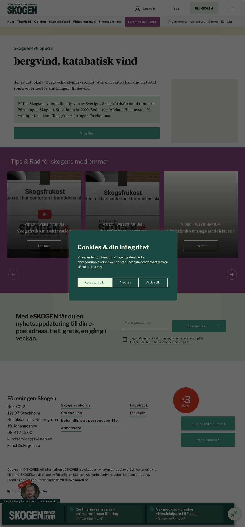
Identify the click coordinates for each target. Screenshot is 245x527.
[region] (122, 263)
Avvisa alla (118, 280)
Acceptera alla (151, 280)
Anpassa (89, 280)
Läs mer (97, 267)
